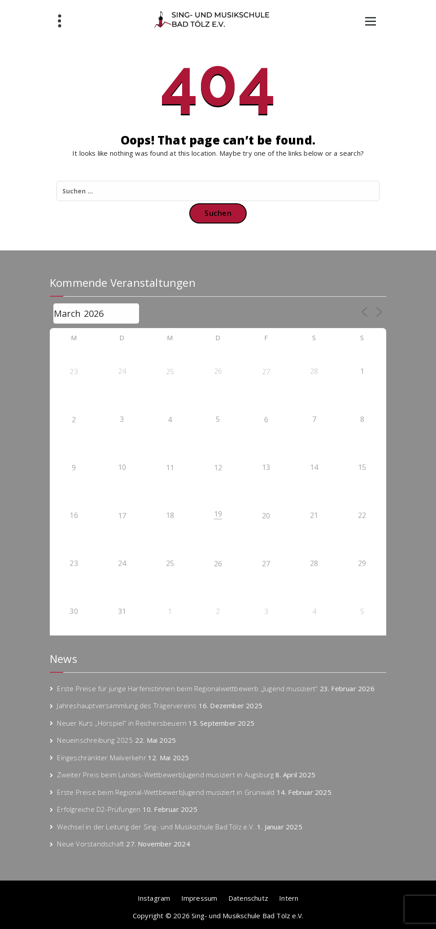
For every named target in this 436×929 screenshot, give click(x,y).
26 (218, 564)
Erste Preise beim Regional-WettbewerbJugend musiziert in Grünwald (166, 792)
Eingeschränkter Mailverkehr (101, 757)
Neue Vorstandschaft (90, 843)
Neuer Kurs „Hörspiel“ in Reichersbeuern (122, 723)
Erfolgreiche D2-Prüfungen (98, 809)
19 (218, 514)
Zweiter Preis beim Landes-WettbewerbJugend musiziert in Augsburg (165, 774)
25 (170, 372)
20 (266, 516)
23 (74, 372)
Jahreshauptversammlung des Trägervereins (126, 705)
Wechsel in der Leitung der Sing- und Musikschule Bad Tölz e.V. (156, 826)
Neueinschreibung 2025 (95, 740)
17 (122, 516)
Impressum (199, 898)
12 (218, 468)
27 (266, 372)
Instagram (154, 898)
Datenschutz (248, 898)
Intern (288, 898)
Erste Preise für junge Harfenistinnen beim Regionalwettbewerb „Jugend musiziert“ (187, 688)
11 (170, 468)
